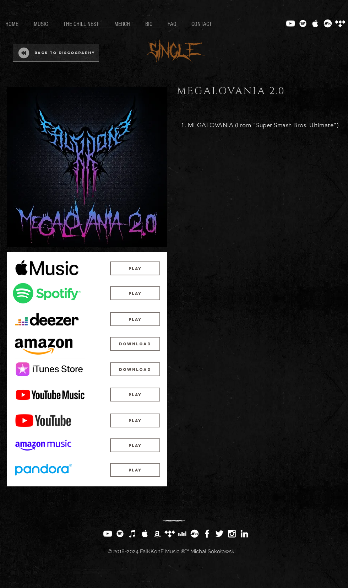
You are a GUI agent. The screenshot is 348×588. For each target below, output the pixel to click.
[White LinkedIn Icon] (244, 533)
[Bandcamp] (327, 23)
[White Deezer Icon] (182, 533)
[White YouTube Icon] (290, 23)
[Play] (135, 268)
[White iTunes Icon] (132, 533)
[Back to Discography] (56, 53)
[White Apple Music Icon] (315, 23)
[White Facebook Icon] (207, 533)
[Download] (135, 344)
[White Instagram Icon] (232, 533)
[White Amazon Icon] (157, 533)
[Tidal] (340, 23)
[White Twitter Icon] (219, 533)
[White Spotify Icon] (303, 23)
